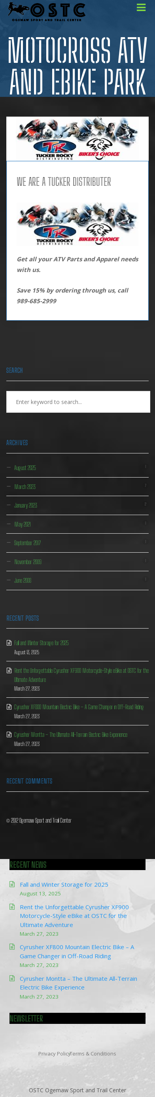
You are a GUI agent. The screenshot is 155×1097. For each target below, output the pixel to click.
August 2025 (25, 467)
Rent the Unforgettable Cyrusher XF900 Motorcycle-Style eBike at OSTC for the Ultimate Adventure (74, 916)
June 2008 (22, 580)
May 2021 (22, 524)
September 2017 (27, 542)
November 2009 (28, 561)
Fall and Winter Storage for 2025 (41, 642)
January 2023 (25, 505)
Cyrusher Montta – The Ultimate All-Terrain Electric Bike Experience (70, 734)
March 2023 (25, 486)
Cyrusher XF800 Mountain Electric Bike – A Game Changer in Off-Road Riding (79, 706)
